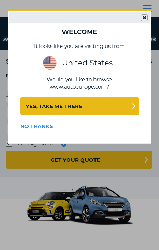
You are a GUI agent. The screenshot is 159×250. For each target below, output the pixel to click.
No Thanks (36, 126)
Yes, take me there (54, 106)
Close (144, 18)
